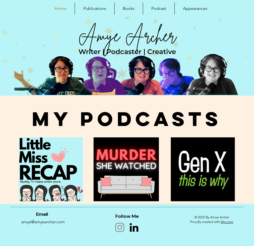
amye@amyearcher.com (43, 221)
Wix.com (227, 222)
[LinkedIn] (134, 227)
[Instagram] (120, 227)
